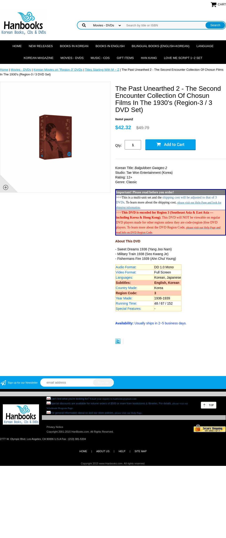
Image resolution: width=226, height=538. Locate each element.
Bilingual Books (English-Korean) (161, 46)
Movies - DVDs (71, 58)
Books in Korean (74, 46)
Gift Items (125, 58)
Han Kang (149, 58)
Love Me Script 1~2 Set (183, 58)
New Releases (41, 46)
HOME (83, 451)
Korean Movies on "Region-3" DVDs (58, 69)
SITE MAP (141, 451)
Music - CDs (100, 58)
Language (205, 46)
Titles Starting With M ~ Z (102, 69)
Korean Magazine (38, 58)
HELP (122, 451)
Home (17, 46)
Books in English (110, 46)
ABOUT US (102, 451)
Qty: (118, 145)
